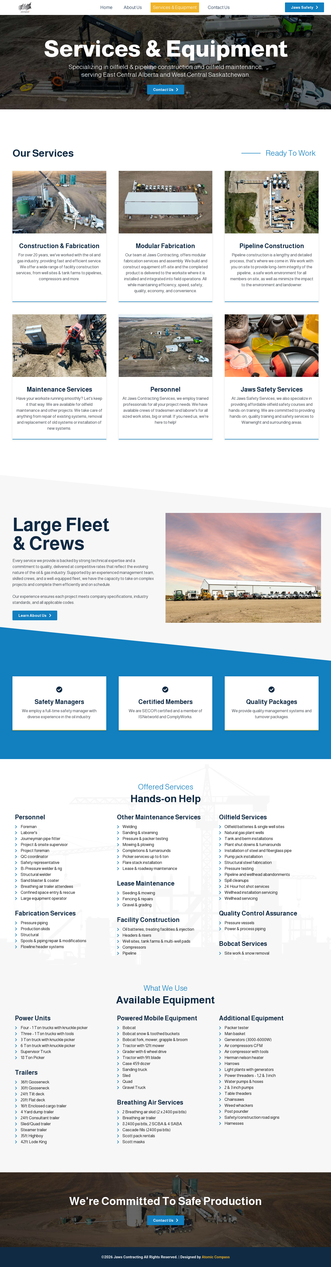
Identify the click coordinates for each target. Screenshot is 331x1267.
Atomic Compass (215, 1257)
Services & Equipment (175, 7)
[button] (304, 7)
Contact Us (219, 7)
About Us (133, 7)
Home (106, 7)
